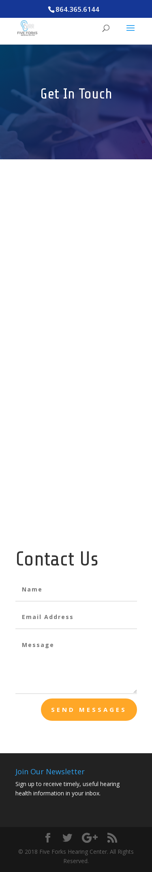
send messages (89, 709)
